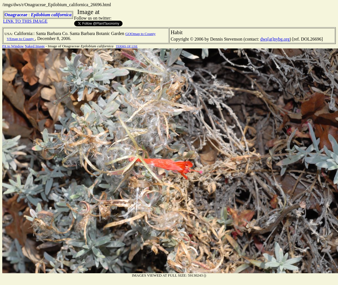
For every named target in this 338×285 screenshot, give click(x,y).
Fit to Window (13, 46)
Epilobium (40, 14)
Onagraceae (15, 14)
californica (61, 14)
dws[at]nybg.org (275, 39)
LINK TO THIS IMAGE (25, 21)
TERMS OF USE (127, 46)
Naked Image (34, 46)
